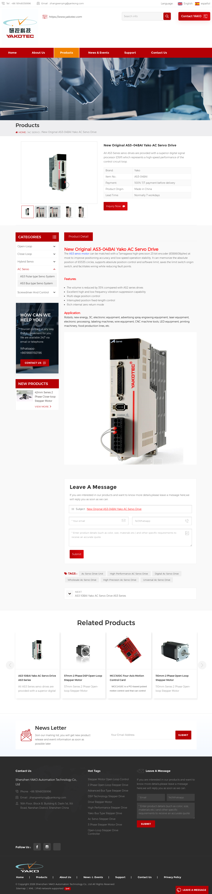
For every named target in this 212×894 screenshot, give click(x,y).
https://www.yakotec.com (65, 16)
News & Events (98, 52)
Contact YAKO (194, 16)
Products (66, 52)
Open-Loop (25, 246)
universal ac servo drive (156, 579)
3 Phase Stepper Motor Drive (105, 824)
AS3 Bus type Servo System (36, 283)
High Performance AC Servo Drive (129, 573)
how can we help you (35, 317)
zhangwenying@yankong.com (67, 3)
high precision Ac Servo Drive (119, 579)
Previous (10, 665)
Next (202, 665)
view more (42, 406)
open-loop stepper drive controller (103, 832)
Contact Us (33, 362)
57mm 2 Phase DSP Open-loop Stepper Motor (83, 678)
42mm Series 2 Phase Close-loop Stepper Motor (45, 396)
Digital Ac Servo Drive (167, 573)
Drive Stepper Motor (100, 802)
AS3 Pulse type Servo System (37, 276)
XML (31, 888)
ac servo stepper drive (101, 819)
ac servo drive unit (92, 573)
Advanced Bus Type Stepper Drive (108, 790)
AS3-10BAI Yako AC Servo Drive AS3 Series (37, 678)
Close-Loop (25, 254)
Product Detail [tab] (78, 236)
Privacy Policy (172, 877)
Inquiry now (113, 206)
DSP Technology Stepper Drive (106, 796)
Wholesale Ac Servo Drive (82, 579)
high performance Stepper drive (107, 807)
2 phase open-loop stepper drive (108, 785)
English (185, 3)
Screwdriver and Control (33, 292)
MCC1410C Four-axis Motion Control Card (127, 678)
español (202, 3)
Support (130, 52)
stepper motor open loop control (108, 779)
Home (12, 52)
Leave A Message (191, 890)
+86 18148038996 (21, 3)
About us (38, 52)
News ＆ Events (93, 877)
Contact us (159, 52)
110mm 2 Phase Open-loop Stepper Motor (172, 678)
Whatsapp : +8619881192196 (31, 351)
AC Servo (23, 269)
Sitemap (21, 888)
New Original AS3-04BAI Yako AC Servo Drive (114, 509)
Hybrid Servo (26, 261)
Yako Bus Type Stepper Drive (105, 813)
